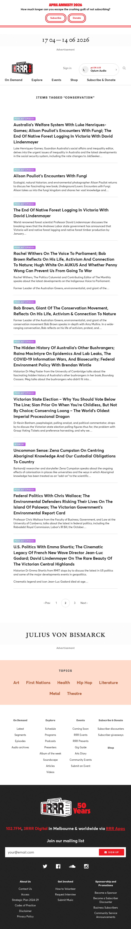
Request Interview (65, 894)
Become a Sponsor (106, 892)
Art (16, 682)
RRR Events (81, 735)
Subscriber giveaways (110, 735)
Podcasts (50, 741)
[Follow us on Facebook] (58, 866)
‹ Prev (47, 603)
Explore (50, 720)
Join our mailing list (65, 840)
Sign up (111, 852)
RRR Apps (115, 828)
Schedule (50, 728)
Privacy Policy (25, 916)
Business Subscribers (105, 907)
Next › (84, 603)
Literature (108, 682)
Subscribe (55, 17)
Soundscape (50, 759)
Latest (20, 728)
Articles (50, 766)
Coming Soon (80, 728)
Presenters (50, 747)
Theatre (74, 693)
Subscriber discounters (111, 728)
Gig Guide (80, 747)
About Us (25, 881)
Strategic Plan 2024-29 (25, 900)
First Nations (38, 682)
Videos (50, 772)
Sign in (67, 68)
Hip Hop (84, 682)
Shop (111, 747)
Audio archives (20, 747)
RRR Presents (81, 741)
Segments (20, 735)
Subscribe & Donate (111, 720)
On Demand (20, 720)
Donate (77, 17)
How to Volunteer (65, 888)
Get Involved (65, 881)
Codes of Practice (25, 905)
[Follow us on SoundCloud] (72, 867)
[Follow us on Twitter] (45, 866)
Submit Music (65, 900)
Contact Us (25, 888)
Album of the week (50, 753)
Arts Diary (80, 753)
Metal (54, 693)
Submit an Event (80, 766)
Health (63, 682)
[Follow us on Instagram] (86, 866)
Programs (50, 735)
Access (25, 894)
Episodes (20, 741)
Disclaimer (25, 911)
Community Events (81, 759)
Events (80, 720)
